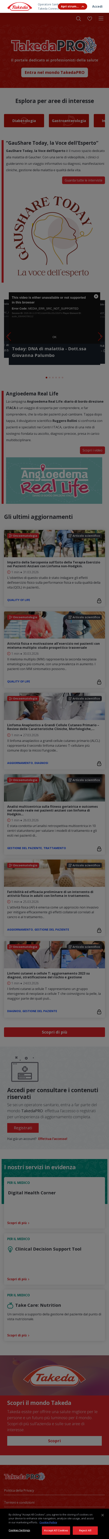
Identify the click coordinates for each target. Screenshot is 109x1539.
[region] (54, 1524)
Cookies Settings (19, 1530)
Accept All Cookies (56, 1530)
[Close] (102, 1515)
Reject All (85, 1530)
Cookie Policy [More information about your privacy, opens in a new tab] (48, 1522)
